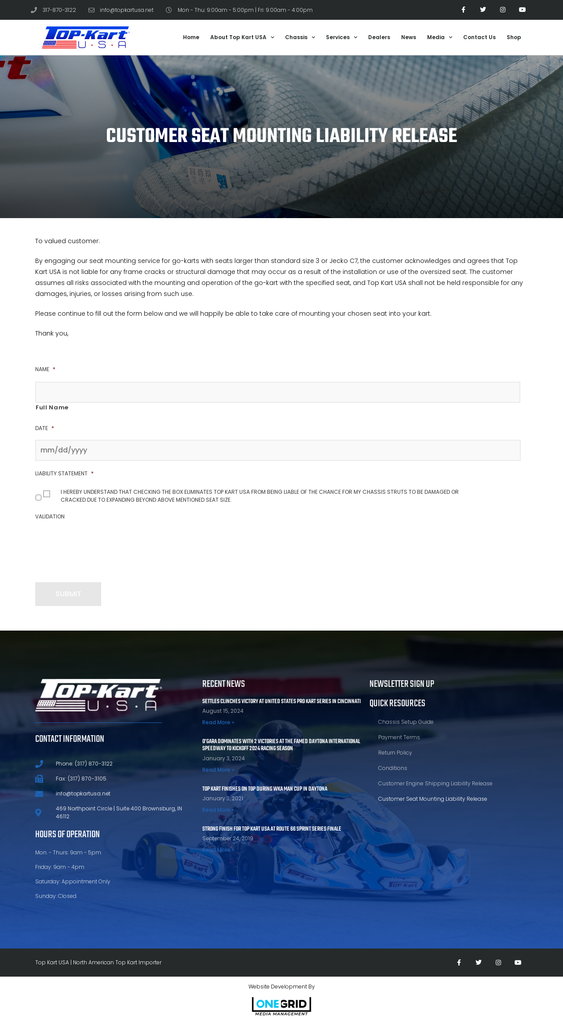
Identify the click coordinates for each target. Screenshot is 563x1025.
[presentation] (102, 545)
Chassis (300, 37)
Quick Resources (397, 703)
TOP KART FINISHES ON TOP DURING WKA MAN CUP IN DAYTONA (264, 789)
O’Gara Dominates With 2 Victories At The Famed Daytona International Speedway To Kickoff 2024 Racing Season (281, 745)
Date (44, 428)
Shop (514, 37)
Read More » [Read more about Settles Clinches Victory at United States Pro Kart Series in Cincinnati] (218, 722)
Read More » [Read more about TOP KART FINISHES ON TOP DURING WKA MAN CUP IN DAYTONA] (218, 809)
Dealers (379, 37)
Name (45, 369)
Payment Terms (399, 737)
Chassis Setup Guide (406, 722)
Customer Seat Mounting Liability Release (432, 798)
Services (341, 37)
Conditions (392, 768)
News (408, 37)
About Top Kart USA (242, 37)
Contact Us (479, 37)
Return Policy (395, 752)
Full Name (52, 407)
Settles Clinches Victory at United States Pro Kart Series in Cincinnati (281, 701)
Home (191, 37)
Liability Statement (64, 473)
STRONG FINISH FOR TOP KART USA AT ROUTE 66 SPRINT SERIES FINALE (271, 829)
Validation (50, 516)
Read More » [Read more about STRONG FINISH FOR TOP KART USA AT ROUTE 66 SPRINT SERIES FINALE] (218, 850)
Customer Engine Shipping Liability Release (435, 783)
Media (439, 37)
